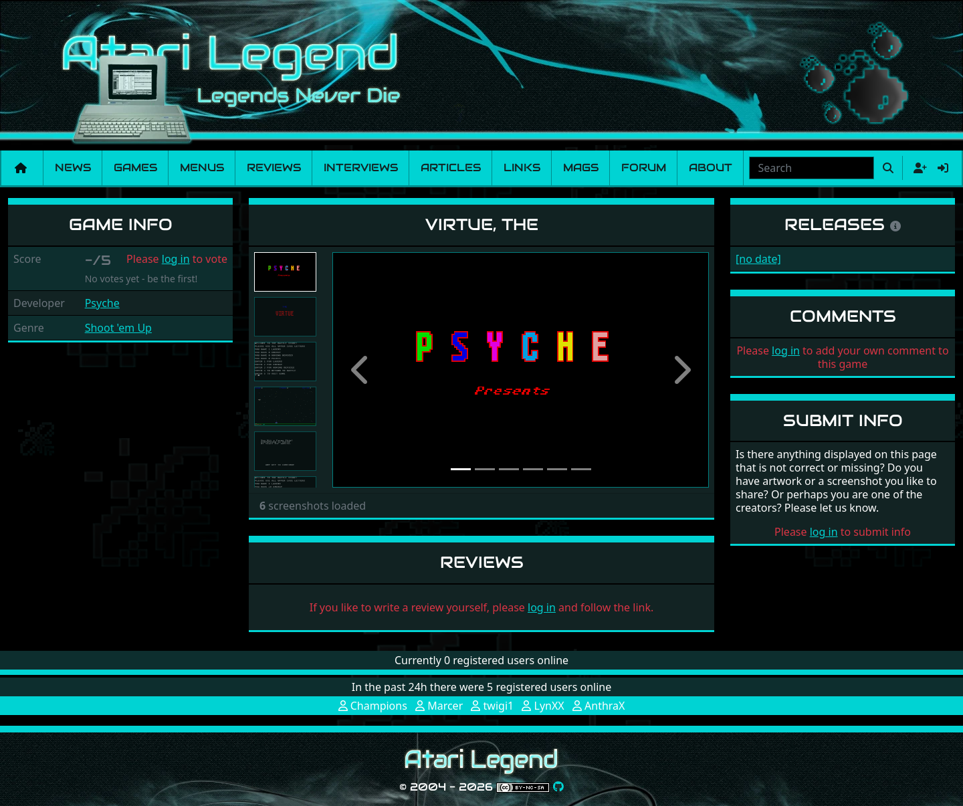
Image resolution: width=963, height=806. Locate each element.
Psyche (102, 303)
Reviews (274, 168)
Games (135, 168)
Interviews (361, 168)
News (73, 168)
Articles (451, 168)
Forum (643, 168)
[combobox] (811, 168)
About (710, 168)
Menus (202, 168)
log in (176, 258)
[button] (360, 370)
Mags (581, 168)
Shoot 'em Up (118, 327)
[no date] (758, 258)
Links (522, 168)
